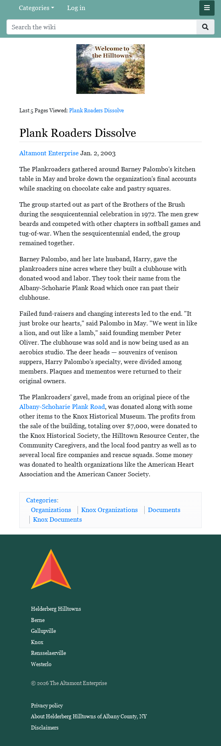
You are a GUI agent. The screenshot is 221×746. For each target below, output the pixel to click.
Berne (38, 620)
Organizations (51, 510)
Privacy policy (47, 706)
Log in (76, 8)
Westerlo (41, 664)
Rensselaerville (48, 653)
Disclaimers (45, 728)
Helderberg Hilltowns (56, 609)
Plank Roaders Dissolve (96, 111)
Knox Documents (57, 519)
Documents (164, 510)
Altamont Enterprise (49, 153)
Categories (34, 8)
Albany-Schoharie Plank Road (62, 407)
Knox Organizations (109, 510)
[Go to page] (205, 27)
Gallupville (43, 631)
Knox (37, 642)
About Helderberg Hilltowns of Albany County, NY (89, 716)
